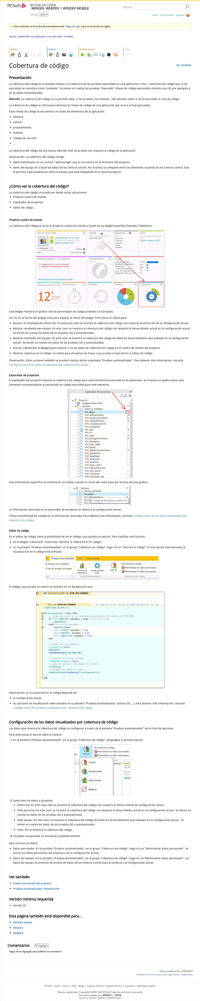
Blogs (81, 985)
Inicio (155, 15)
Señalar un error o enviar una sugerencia (158, 974)
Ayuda (12, 36)
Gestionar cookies (146, 985)
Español (180, 15)
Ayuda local (187, 974)
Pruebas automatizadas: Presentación (36, 888)
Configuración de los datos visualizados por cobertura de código (48, 364)
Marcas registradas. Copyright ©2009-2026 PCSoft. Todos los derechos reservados (100, 992)
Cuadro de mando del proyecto (32, 883)
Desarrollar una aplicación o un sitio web (40, 36)
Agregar (41, 945)
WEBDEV (18, 933)
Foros (66, 985)
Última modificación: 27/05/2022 (176, 971)
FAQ (74, 985)
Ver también (183, 65)
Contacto (129, 985)
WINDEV (18, 928)
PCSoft (48, 985)
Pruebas (68, 36)
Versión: (34, 14)
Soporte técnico (114, 985)
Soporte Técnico (95, 985)
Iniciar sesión (167, 15)
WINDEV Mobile (22, 922)
